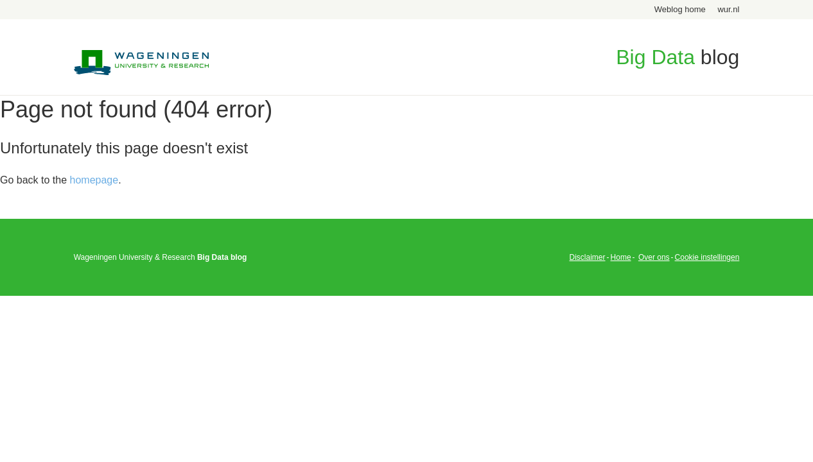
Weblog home (680, 9)
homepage (94, 180)
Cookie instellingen (707, 257)
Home (621, 257)
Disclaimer (588, 257)
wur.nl (728, 9)
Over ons (654, 257)
